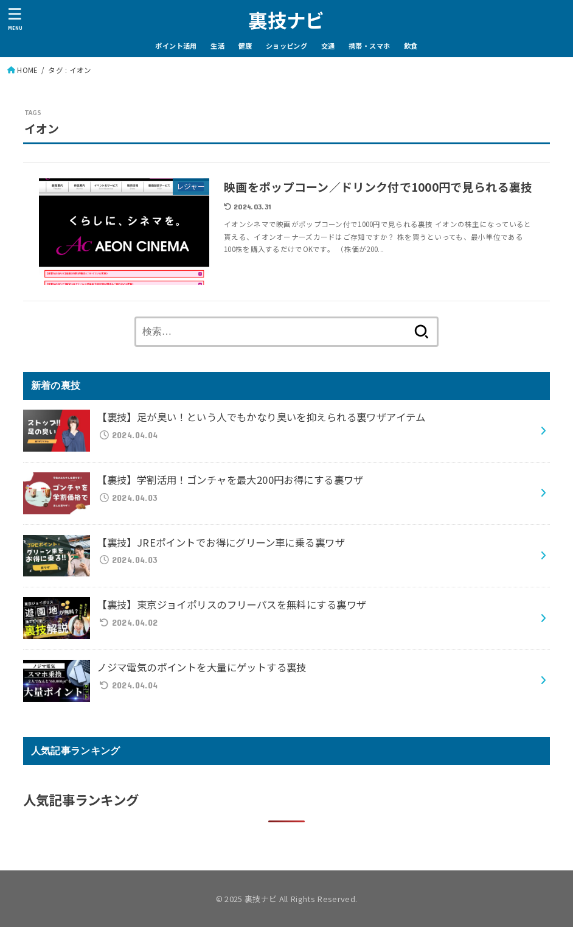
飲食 (411, 46)
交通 (328, 46)
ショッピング (286, 46)
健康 (245, 46)
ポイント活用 (175, 46)
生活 (217, 46)
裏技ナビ (286, 19)
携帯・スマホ (369, 46)
